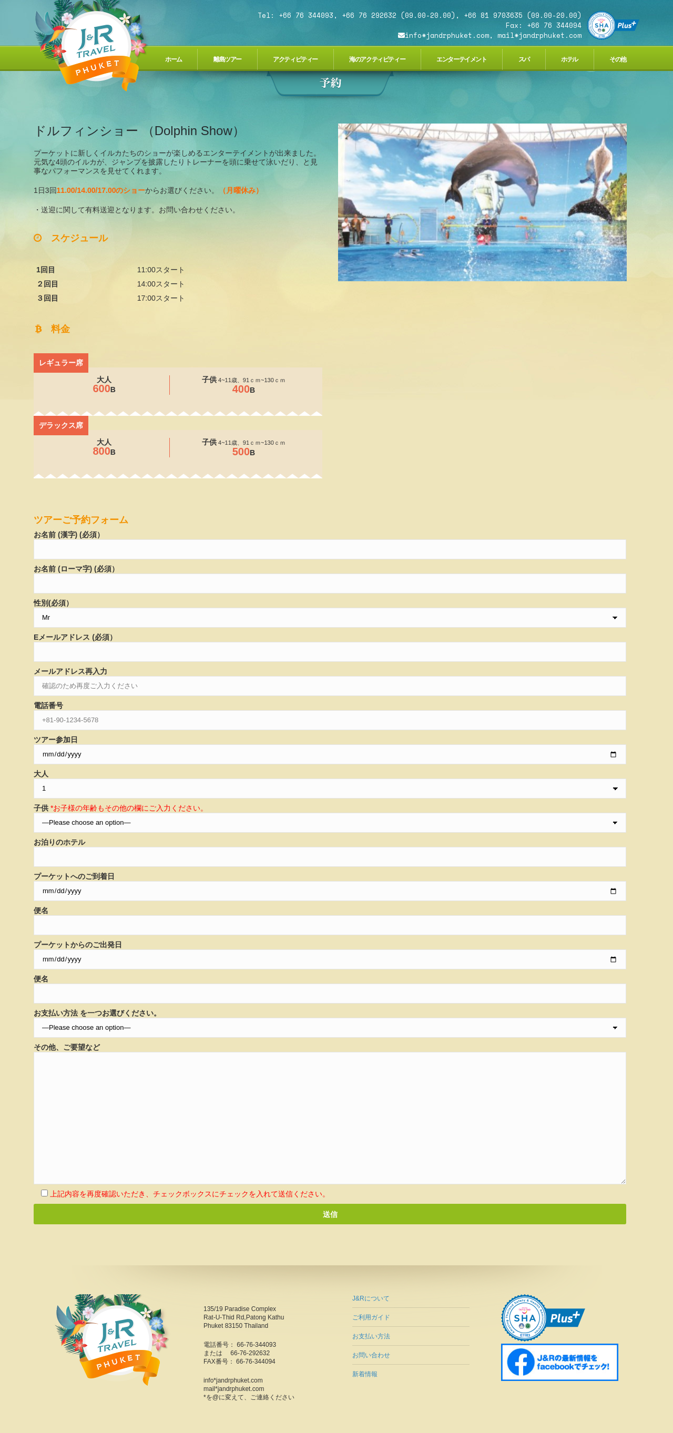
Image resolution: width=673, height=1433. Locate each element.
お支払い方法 (371, 1336)
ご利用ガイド (371, 1317)
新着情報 (365, 1374)
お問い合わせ (371, 1355)
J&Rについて (371, 1298)
